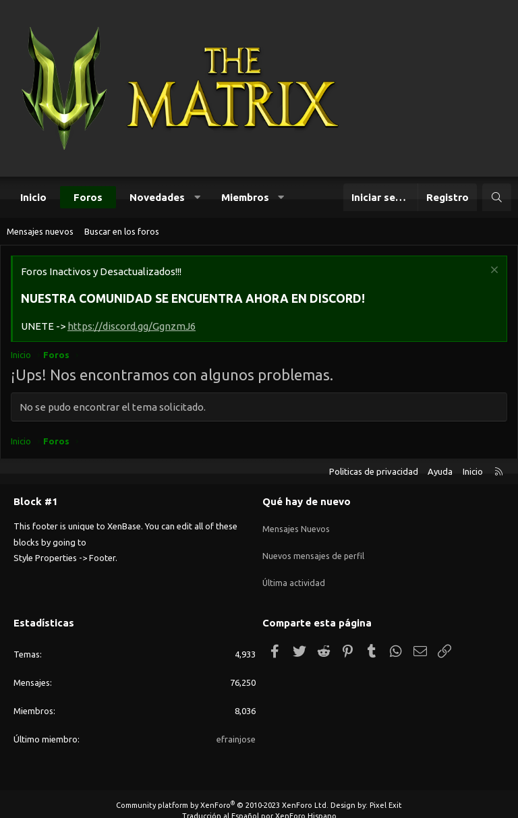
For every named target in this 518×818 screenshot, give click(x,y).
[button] (197, 197)
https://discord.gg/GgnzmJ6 (131, 326)
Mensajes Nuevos (296, 524)
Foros (88, 197)
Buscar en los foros (121, 231)
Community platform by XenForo (222, 792)
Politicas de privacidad (373, 471)
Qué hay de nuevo (306, 501)
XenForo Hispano (306, 802)
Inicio (33, 197)
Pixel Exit (386, 792)
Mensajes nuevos (40, 231)
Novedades (157, 197)
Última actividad (294, 574)
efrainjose (236, 725)
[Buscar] (496, 197)
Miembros (245, 197)
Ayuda (440, 471)
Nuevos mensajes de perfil (314, 549)
